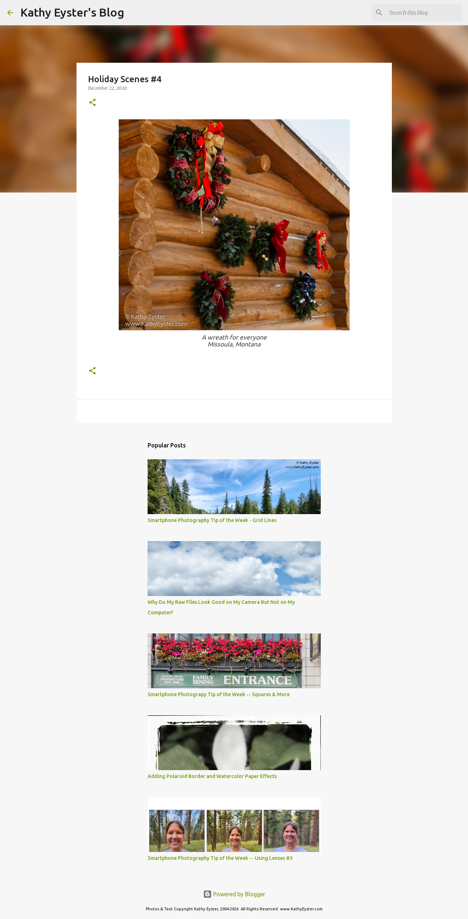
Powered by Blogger (234, 894)
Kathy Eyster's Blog (72, 12)
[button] (92, 103)
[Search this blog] (424, 12)
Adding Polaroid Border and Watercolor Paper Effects (212, 776)
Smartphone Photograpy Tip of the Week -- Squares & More (219, 694)
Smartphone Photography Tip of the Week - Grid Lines (212, 520)
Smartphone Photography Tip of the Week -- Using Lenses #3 (220, 858)
